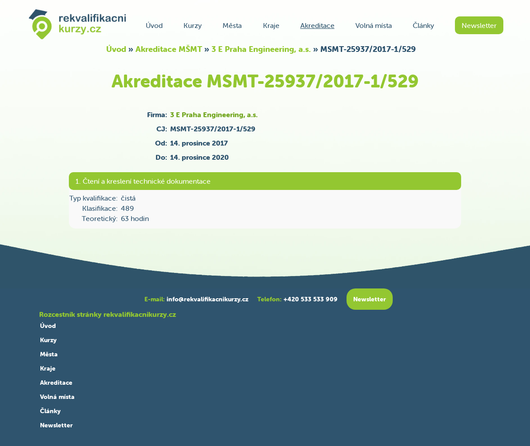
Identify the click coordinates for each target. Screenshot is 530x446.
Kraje (271, 25)
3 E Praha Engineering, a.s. (261, 49)
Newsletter (479, 25)
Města (232, 25)
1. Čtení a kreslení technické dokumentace (143, 181)
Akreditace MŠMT (168, 49)
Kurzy (192, 25)
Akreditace (317, 25)
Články (423, 25)
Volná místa (373, 25)
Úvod (154, 25)
